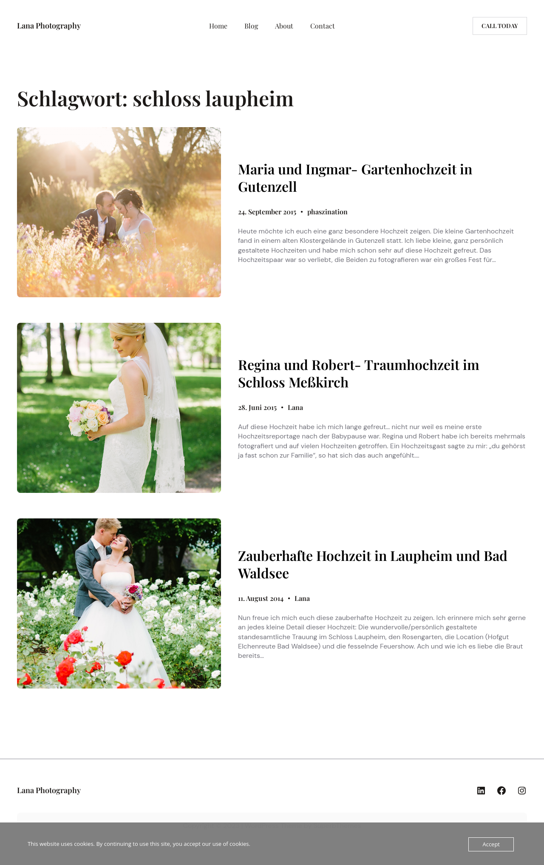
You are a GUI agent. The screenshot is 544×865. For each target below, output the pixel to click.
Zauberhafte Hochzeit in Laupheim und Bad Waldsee (372, 564)
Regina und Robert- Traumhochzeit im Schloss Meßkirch (358, 373)
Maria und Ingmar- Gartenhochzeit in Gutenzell (355, 177)
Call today (500, 26)
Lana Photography (49, 25)
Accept (491, 844)
